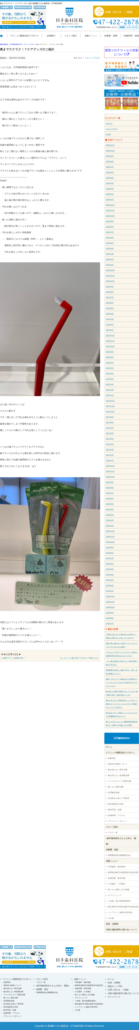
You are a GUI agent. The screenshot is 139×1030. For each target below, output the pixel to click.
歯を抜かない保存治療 (117, 770)
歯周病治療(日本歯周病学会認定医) (123, 872)
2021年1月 (110, 460)
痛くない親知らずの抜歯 (118, 889)
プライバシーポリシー (117, 821)
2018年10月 (110, 607)
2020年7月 (110, 493)
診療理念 (112, 758)
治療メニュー (91, 37)
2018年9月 (110, 613)
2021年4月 (110, 444)
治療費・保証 (111, 37)
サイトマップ (114, 997)
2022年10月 (110, 346)
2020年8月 (110, 488)
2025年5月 (110, 178)
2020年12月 (110, 466)
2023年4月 (110, 314)
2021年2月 (110, 455)
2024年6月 (110, 238)
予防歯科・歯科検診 (116, 867)
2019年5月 (110, 569)
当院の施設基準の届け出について (121, 929)
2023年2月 (110, 325)
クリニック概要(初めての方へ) (24, 37)
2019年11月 (110, 537)
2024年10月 (110, 216)
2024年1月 (110, 265)
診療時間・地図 (130, 37)
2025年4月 (110, 183)
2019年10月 (110, 542)
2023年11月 (110, 276)
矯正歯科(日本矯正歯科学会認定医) (123, 907)
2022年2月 (110, 390)
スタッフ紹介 (71, 37)
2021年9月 (110, 417)
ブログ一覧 (113, 832)
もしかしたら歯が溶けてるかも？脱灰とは (78, 658)
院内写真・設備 (114, 810)
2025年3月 (110, 189)
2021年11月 (110, 406)
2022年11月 (110, 341)
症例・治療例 (112, 924)
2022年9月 (110, 352)
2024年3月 (110, 254)
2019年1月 (110, 591)
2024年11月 (110, 210)
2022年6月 (110, 368)
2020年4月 (110, 509)
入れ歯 (111, 918)
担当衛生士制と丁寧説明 (118, 798)
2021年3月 (110, 450)
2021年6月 (110, 433)
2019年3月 (110, 580)
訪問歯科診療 (114, 792)
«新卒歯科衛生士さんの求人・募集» (121, 841)
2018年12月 (110, 596)
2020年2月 (110, 520)
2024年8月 (110, 227)
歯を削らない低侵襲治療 (118, 775)
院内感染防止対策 (115, 804)
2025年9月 (110, 156)
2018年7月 (110, 624)
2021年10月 (110, 412)
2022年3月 (110, 384)
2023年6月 (110, 303)
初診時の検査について (117, 764)
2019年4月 (110, 575)
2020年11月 (110, 471)
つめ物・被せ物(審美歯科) (119, 901)
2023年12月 (110, 270)
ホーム (3, 37)
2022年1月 (110, 395)
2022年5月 (110, 374)
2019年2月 (110, 586)
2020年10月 (110, 477)
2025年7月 (110, 167)
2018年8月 (110, 618)
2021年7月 (110, 428)
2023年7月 (110, 297)
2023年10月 (110, 281)
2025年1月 (110, 200)
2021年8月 (110, 422)
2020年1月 (110, 526)
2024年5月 (110, 243)
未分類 (108, 134)
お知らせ (109, 123)
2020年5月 (110, 504)
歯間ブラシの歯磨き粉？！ (15, 658)
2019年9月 (110, 547)
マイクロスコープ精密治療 (119, 781)
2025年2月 (110, 194)
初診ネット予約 (115, 986)
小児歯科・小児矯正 (116, 884)
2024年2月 (110, 259)
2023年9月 (110, 287)
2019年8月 (110, 553)
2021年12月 (110, 401)
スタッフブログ (92, 58)
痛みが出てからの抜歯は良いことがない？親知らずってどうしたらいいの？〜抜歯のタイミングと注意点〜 (121, 703)
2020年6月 (110, 499)
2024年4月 (110, 248)
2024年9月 (110, 221)
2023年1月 (110, 330)
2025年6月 (110, 172)
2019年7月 (110, 558)
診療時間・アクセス (116, 815)
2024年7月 (110, 232)
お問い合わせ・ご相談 (118, 989)
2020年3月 (110, 515)
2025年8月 (110, 162)
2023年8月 (110, 292)
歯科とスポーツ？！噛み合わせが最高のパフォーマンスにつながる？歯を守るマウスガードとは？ (121, 682)
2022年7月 (110, 363)
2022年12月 (110, 335)
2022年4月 (110, 379)
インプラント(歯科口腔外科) (120, 912)
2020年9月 (110, 482)
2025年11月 (110, 145)
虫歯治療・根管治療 (116, 878)
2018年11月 (110, 602)
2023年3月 (110, 319)
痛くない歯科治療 (115, 787)
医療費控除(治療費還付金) (119, 855)
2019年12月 (110, 531)
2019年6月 (110, 564)
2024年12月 (110, 205)
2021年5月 (110, 439)
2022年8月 (110, 357)
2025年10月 (110, 151)
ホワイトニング (114, 895)
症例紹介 (51, 37)
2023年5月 (110, 308)
